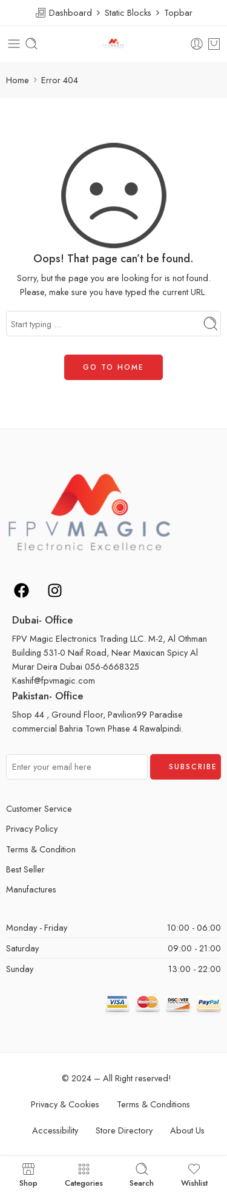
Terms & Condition (41, 849)
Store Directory (124, 1130)
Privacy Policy (32, 828)
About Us (187, 1130)
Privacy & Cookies (65, 1104)
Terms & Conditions (153, 1104)
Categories (84, 1174)
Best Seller (25, 869)
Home (17, 79)
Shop (28, 1174)
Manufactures (31, 889)
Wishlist (194, 1174)
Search (142, 1174)
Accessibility (55, 1130)
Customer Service (39, 808)
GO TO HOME (113, 367)
